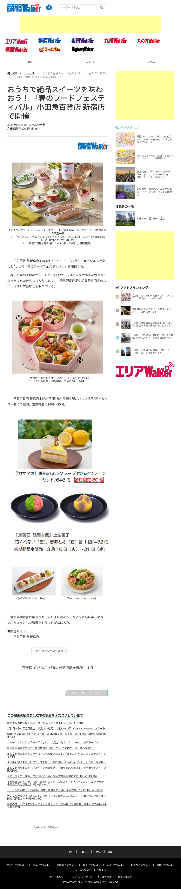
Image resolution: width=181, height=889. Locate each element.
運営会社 (106, 876)
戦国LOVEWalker (165, 865)
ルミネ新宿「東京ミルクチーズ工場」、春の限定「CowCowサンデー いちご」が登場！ (56, 764)
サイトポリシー (58, 876)
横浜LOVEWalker (41, 865)
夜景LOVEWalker (91, 865)
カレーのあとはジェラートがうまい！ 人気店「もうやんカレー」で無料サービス (53, 745)
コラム (98, 851)
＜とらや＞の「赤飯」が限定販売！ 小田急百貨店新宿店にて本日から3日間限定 (52, 778)
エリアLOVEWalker (16, 865)
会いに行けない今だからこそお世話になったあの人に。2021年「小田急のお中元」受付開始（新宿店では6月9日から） (56, 799)
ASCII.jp (102, 870)
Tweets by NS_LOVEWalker (46, 829)
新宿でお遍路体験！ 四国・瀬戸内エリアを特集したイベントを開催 (45, 725)
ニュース (91, 64)
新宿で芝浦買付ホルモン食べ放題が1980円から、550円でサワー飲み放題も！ (51, 750)
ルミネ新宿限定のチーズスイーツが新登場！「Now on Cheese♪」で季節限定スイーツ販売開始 (56, 771)
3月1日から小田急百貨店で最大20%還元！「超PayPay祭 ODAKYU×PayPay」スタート (56, 731)
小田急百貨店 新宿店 (24, 639)
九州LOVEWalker (115, 865)
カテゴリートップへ (86, 696)
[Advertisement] (90, 24)
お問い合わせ (125, 876)
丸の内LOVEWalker (141, 865)
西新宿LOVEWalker (67, 865)
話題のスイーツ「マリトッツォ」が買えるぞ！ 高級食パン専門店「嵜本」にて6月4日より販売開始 (57, 808)
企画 (110, 851)
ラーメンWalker (83, 870)
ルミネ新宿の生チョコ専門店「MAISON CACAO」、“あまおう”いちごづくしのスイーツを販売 (56, 757)
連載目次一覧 (125, 209)
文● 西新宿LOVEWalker (22, 131)
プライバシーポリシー (84, 876)
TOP (30, 64)
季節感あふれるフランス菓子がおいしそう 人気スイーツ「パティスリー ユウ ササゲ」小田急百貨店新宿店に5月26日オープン (57, 785)
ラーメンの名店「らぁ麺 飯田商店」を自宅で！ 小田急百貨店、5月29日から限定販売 (55, 792)
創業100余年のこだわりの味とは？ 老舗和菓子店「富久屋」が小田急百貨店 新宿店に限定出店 (56, 738)
